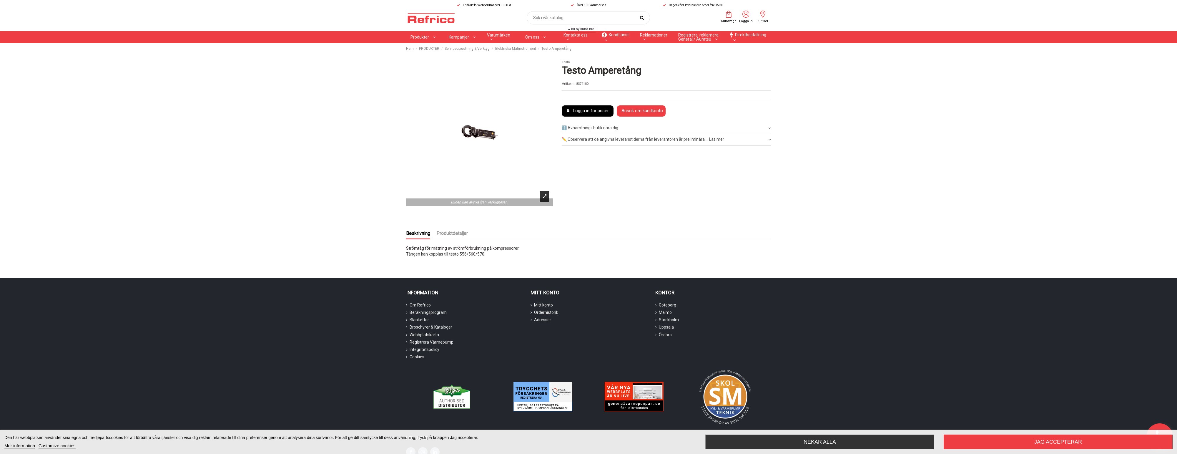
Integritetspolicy (424, 349)
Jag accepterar (1058, 442)
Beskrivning (418, 233)
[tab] (666, 128)
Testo (566, 62)
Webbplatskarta (424, 334)
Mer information (19, 445)
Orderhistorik (546, 312)
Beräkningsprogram (428, 312)
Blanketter (419, 319)
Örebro (665, 334)
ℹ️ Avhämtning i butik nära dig (666, 128)
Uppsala (666, 327)
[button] (462, 37)
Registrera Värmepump (431, 342)
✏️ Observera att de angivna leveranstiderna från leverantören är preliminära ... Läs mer (666, 140)
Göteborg (667, 305)
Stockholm (669, 319)
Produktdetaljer (452, 233)
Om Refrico (420, 305)
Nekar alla (820, 442)
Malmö (665, 312)
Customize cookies (57, 445)
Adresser (542, 319)
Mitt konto (543, 305)
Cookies (417, 356)
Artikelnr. (568, 84)
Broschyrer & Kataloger (431, 327)
